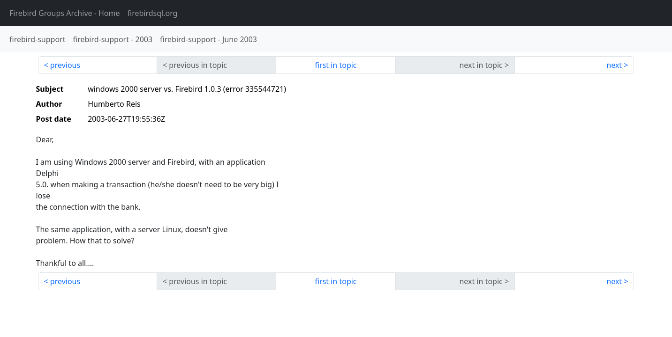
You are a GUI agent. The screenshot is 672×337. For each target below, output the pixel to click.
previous (65, 65)
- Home (64, 13)
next (614, 65)
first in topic (335, 65)
